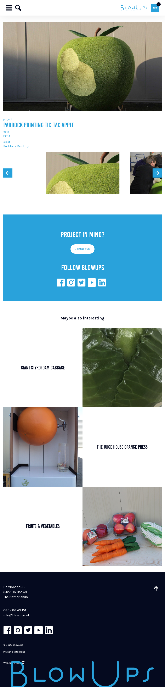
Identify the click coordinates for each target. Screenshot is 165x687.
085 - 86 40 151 (14, 610)
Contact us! (82, 249)
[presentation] (7, 173)
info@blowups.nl (16, 615)
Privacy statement (14, 651)
